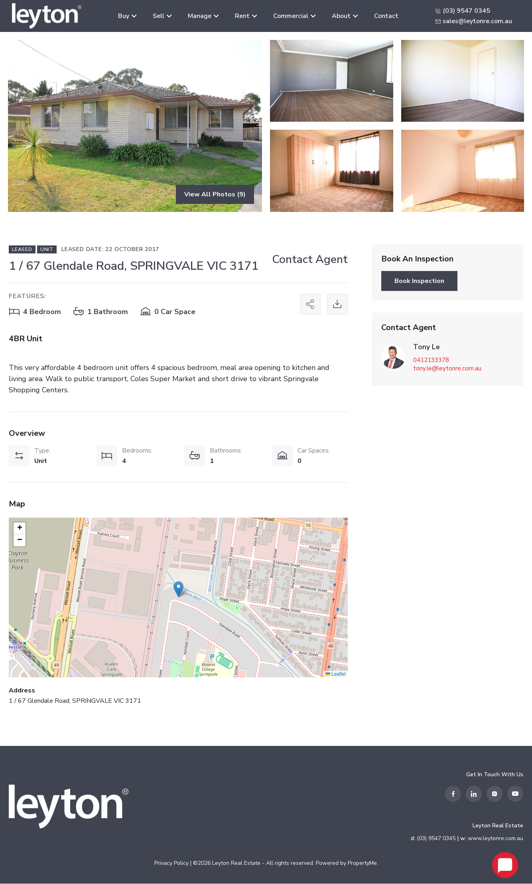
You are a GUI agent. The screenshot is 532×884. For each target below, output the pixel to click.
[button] (178, 589)
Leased (22, 249)
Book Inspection (419, 281)
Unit (46, 249)
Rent (242, 16)
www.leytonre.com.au (495, 838)
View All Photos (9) (215, 194)
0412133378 (431, 360)
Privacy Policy (171, 863)
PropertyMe (362, 863)
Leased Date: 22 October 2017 (110, 249)
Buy (123, 16)
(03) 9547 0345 (466, 10)
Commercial (290, 16)
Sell (158, 16)
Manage (199, 16)
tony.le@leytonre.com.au (447, 368)
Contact (386, 16)
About (341, 16)
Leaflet (335, 674)
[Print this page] (337, 304)
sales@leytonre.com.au (477, 21)
